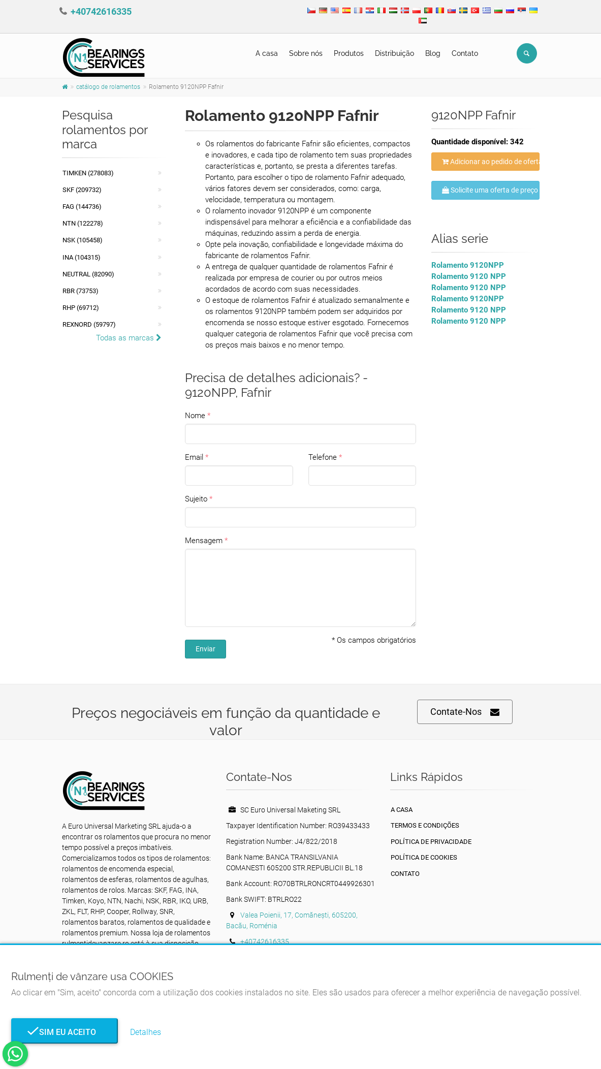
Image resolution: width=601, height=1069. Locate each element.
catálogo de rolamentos (108, 86)
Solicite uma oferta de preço (490, 190)
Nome (195, 415)
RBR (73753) (80, 291)
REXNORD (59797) (89, 324)
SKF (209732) (82, 190)
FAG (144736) (82, 206)
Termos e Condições (425, 825)
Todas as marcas (129, 337)
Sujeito (196, 499)
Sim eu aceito (64, 1032)
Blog (432, 53)
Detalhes (145, 1032)
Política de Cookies (424, 857)
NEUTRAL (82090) (88, 274)
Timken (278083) (88, 173)
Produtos (349, 53)
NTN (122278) (82, 223)
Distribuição (394, 53)
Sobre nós (306, 53)
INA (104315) (81, 257)
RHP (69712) (80, 307)
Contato (465, 53)
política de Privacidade (431, 841)
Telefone (322, 457)
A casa (267, 53)
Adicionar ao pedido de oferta (491, 162)
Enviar (205, 649)
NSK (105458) (82, 240)
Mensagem (204, 540)
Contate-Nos (464, 712)
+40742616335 (101, 11)
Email (194, 457)
